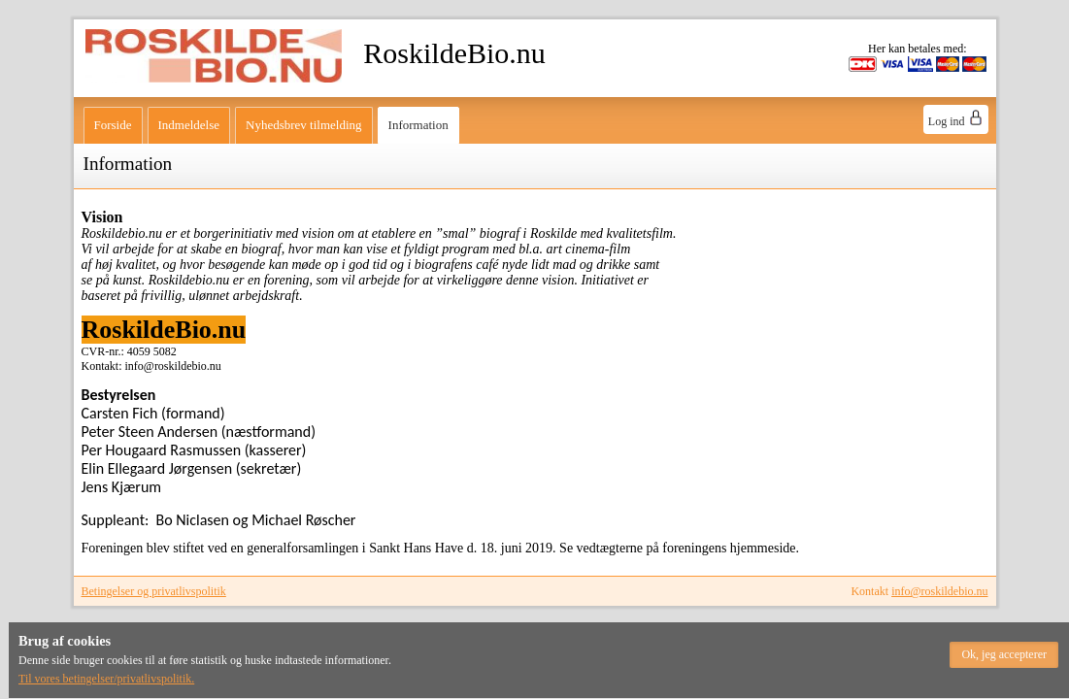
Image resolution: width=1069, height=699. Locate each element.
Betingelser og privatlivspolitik (154, 591)
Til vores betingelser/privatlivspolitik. (106, 678)
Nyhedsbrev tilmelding (304, 124)
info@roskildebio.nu (939, 591)
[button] (1004, 655)
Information (418, 124)
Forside (113, 124)
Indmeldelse (189, 124)
